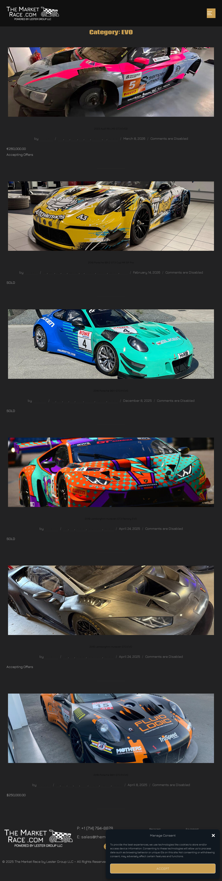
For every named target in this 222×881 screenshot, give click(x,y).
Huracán (81, 538)
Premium (97, 147)
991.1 (59, 410)
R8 (105, 147)
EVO (67, 147)
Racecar (113, 147)
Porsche (90, 281)
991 (45, 281)
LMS (87, 147)
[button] (213, 835)
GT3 (81, 147)
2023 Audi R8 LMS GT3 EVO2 (111, 137)
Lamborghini (95, 538)
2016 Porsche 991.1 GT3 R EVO (110, 399)
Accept (163, 868)
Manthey (74, 281)
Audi (60, 147)
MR (82, 281)
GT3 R (79, 410)
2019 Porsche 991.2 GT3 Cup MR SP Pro (111, 271)
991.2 (51, 281)
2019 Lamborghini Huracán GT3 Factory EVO (111, 527)
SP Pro (124, 281)
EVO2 (74, 147)
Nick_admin (46, 147)
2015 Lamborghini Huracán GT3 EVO (111, 655)
